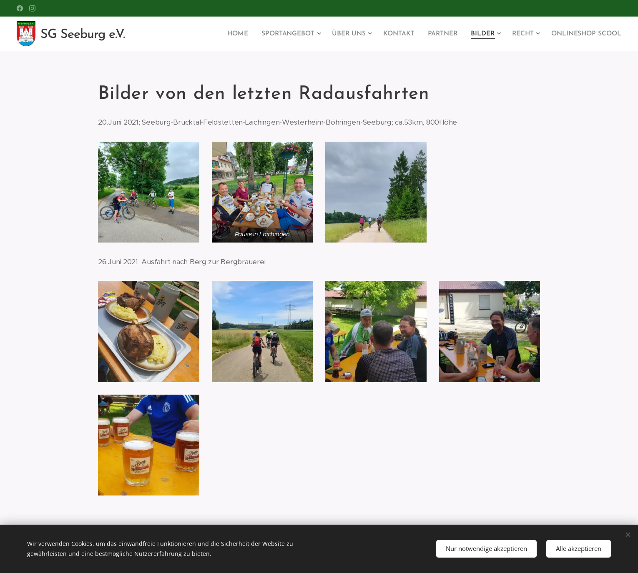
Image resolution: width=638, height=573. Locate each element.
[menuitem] (247, 33)
